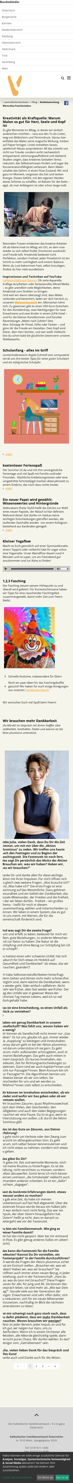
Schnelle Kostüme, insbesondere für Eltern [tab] (35, 676)
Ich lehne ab (45, 1477)
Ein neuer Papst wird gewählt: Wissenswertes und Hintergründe (30, 501)
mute (58, 568)
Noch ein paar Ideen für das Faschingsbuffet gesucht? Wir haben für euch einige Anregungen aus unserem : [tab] (38, 686)
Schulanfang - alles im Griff (25, 350)
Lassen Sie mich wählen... (18, 1477)
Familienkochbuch (37, 690)
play (6, 569)
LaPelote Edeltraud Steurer (19, 280)
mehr (9, 454)
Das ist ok (62, 1477)
